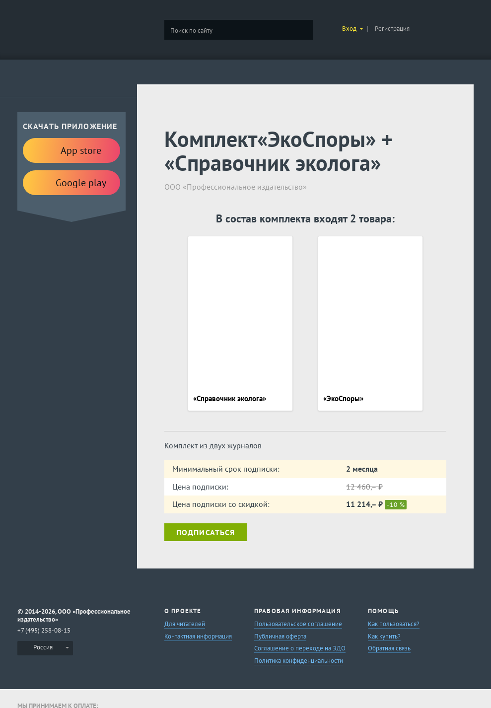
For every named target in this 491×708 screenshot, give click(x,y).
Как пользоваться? (394, 624)
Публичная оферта (280, 636)
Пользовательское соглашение (298, 624)
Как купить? (384, 636)
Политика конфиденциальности (298, 660)
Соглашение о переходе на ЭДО (300, 648)
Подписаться (205, 532)
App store (71, 149)
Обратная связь (389, 648)
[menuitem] (45, 648)
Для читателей (184, 624)
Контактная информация (198, 636)
